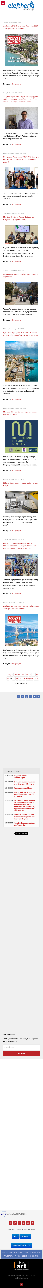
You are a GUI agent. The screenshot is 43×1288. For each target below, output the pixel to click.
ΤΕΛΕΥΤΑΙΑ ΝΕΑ (13, 772)
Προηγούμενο (19, 675)
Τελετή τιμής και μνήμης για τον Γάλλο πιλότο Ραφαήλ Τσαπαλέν (24, 794)
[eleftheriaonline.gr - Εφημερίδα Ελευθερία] (21, 6)
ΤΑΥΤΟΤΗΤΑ (8, 1256)
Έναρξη (10, 675)
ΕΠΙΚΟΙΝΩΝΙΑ (33, 1256)
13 (37, 675)
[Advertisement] (21, 896)
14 (8, 678)
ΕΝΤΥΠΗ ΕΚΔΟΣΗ (21, 1245)
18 (20, 678)
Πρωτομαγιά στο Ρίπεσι (23, 788)
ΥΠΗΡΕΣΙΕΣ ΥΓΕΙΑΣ (20, 1252)
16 (14, 678)
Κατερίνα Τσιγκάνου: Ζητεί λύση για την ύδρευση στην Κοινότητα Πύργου (24, 817)
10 (27, 675)
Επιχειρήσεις (16, 84)
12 (34, 675)
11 (30, 675)
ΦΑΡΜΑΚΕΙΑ (7, 1252)
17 (17, 678)
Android (25, 1236)
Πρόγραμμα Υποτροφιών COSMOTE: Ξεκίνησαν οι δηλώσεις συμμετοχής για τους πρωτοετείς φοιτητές (21, 159)
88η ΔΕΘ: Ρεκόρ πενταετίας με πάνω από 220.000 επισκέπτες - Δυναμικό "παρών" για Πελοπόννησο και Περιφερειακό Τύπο (19, 545)
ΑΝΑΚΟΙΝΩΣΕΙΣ (21, 1256)
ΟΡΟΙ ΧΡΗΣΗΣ (35, 1252)
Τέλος (36, 678)
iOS (15, 1236)
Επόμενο (29, 678)
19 (24, 678)
